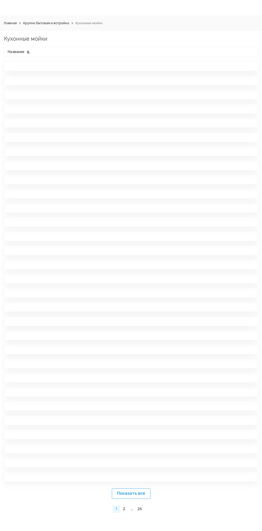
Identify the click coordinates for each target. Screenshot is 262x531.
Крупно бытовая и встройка (46, 23)
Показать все (131, 493)
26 (139, 509)
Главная (10, 23)
